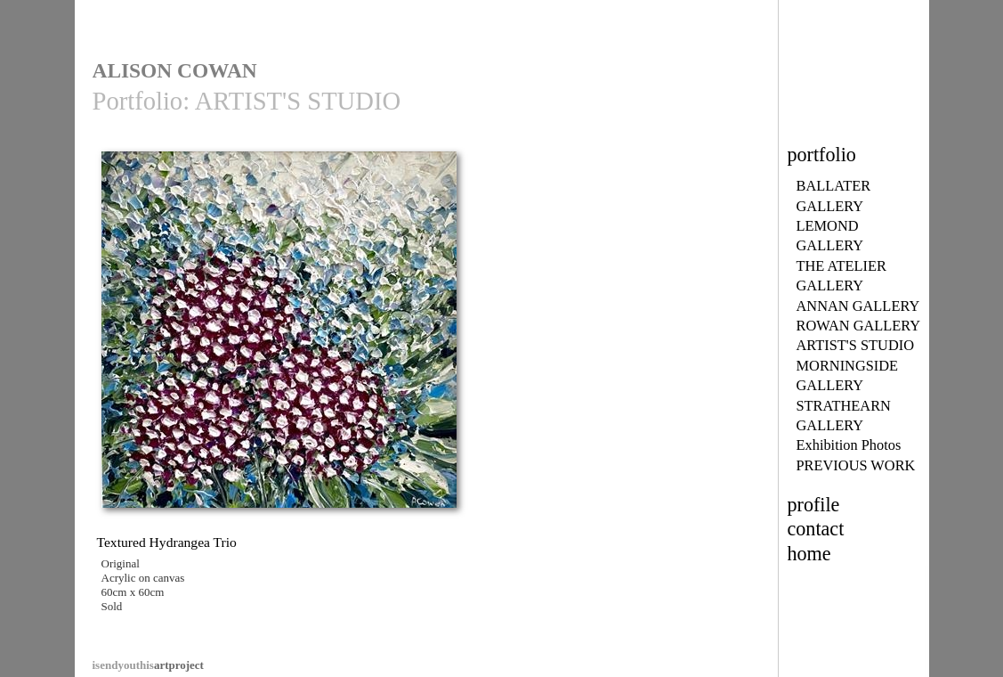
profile (814, 504)
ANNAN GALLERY (858, 306)
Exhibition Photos (849, 444)
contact (816, 529)
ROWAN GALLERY (859, 325)
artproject (148, 665)
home (809, 553)
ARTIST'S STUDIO (856, 345)
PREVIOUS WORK (856, 465)
